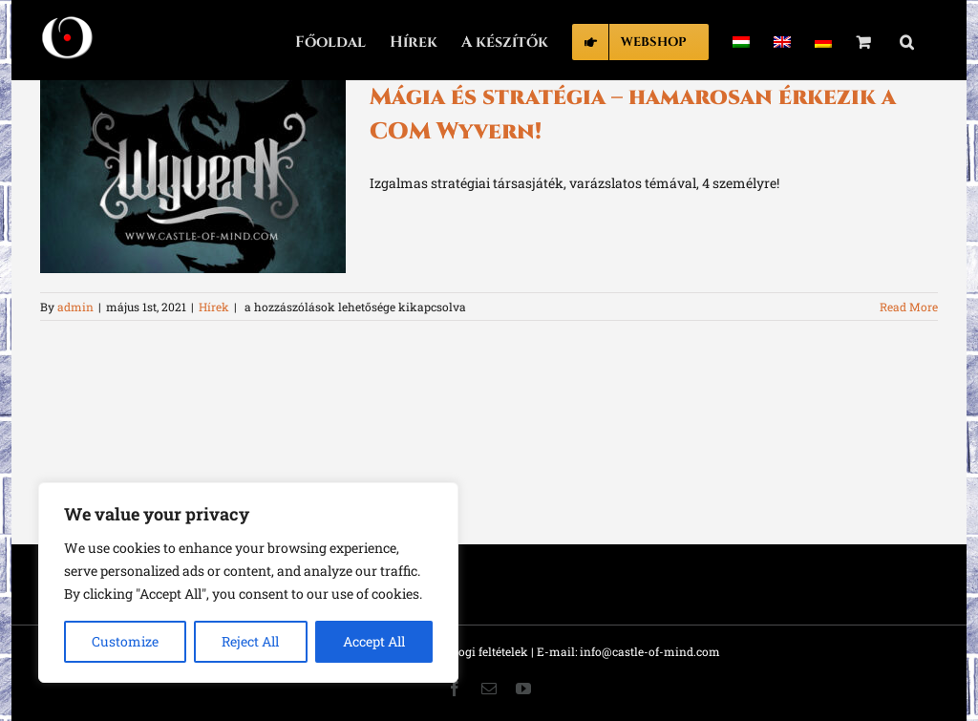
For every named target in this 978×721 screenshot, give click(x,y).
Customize (125, 641)
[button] (907, 40)
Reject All (250, 641)
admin (75, 306)
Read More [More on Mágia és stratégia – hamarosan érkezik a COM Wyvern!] (909, 306)
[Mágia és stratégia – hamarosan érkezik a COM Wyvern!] (193, 176)
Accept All (374, 641)
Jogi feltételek (490, 651)
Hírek (214, 306)
